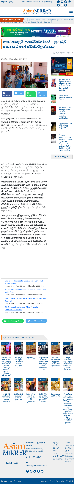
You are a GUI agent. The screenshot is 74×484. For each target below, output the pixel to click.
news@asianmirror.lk (36, 465)
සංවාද (55, 453)
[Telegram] (42, 94)
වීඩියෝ (56, 448)
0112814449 (35, 457)
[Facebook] (7, 94)
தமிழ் (11, 1)
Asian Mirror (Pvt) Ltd (64, 481)
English (4, 1)
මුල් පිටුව (56, 52)
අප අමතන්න (58, 459)
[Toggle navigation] (71, 11)
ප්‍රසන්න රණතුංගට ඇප (39, 19)
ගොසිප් (56, 445)
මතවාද (55, 450)
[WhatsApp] (31, 94)
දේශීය (69, 52)
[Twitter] (19, 94)
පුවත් (63, 52)
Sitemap (17, 481)
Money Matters (60, 456)
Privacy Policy (6, 481)
